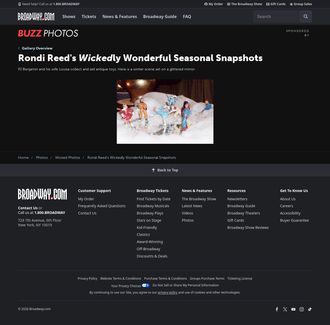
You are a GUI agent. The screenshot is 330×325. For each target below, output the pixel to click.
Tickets (89, 16)
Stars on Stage (149, 220)
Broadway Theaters (243, 213)
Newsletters (237, 198)
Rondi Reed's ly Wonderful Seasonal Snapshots (131, 157)
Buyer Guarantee (294, 220)
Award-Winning (150, 241)
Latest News (192, 205)
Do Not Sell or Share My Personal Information (186, 285)
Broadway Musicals (153, 205)
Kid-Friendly (147, 227)
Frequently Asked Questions (102, 205)
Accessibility (290, 213)
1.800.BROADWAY (49, 4)
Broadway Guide (160, 16)
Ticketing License (240, 278)
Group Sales (301, 4)
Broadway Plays (150, 213)
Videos (187, 213)
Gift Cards (276, 4)
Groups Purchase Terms (207, 278)
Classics (143, 234)
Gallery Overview (35, 48)
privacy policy (167, 292)
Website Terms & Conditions (120, 278)
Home (23, 157)
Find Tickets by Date (154, 198)
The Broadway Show (244, 4)
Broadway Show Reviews (248, 227)
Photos (42, 157)
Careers (286, 205)
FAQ (187, 16)
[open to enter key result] (306, 16)
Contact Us (28, 207)
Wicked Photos (67, 157)
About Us (287, 198)
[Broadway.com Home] (36, 16)
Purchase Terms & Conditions (165, 278)
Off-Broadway (148, 248)
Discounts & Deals (152, 256)
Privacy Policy (87, 278)
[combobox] (282, 16)
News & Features (119, 16)
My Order (213, 4)
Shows (69, 16)
